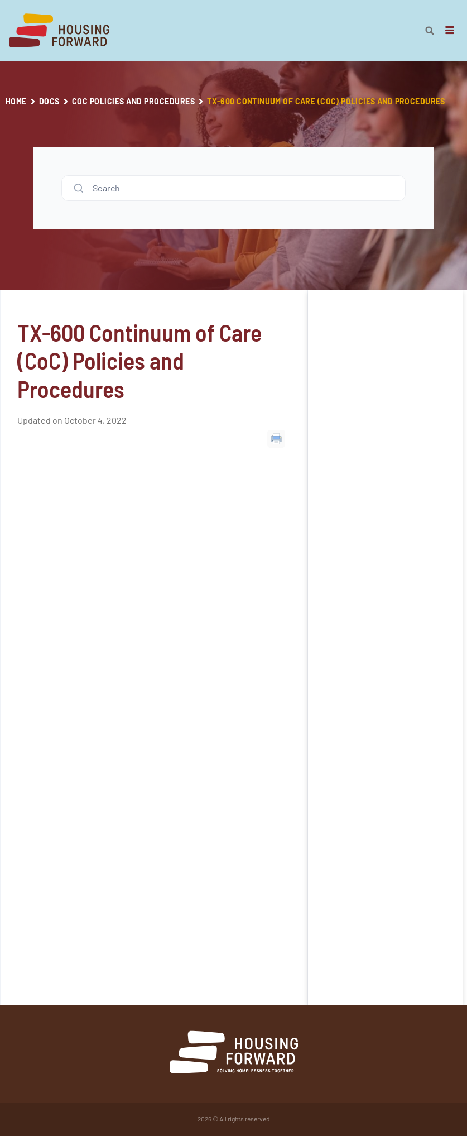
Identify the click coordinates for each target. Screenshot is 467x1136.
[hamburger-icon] (450, 31)
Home (16, 101)
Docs (49, 101)
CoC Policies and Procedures (133, 101)
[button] (429, 31)
